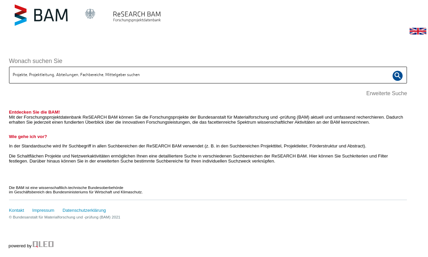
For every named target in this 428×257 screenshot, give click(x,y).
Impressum (43, 210)
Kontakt (16, 210)
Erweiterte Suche (386, 93)
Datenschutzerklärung (84, 210)
